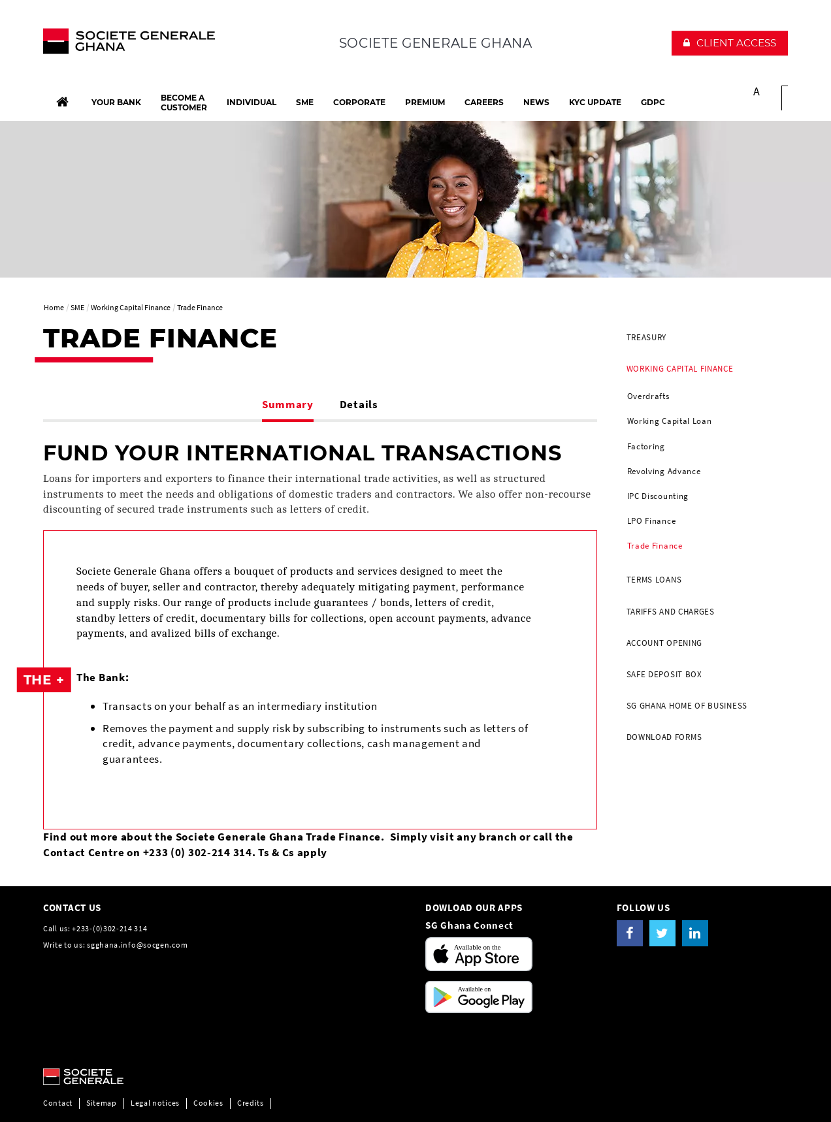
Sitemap (101, 1103)
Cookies (208, 1103)
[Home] (62, 102)
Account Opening (665, 643)
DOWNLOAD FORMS (664, 737)
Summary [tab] (288, 404)
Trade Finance (655, 545)
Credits (250, 1103)
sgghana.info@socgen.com (137, 945)
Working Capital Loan (669, 420)
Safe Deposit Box (664, 674)
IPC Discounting (658, 496)
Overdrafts (648, 396)
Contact (58, 1103)
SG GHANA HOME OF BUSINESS (687, 705)
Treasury (647, 337)
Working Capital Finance (680, 368)
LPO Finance (651, 520)
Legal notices (155, 1103)
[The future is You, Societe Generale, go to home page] (129, 44)
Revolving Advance (664, 471)
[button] (730, 43)
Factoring (646, 446)
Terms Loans (654, 579)
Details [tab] (359, 404)
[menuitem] (703, 337)
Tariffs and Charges (671, 611)
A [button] (756, 91)
